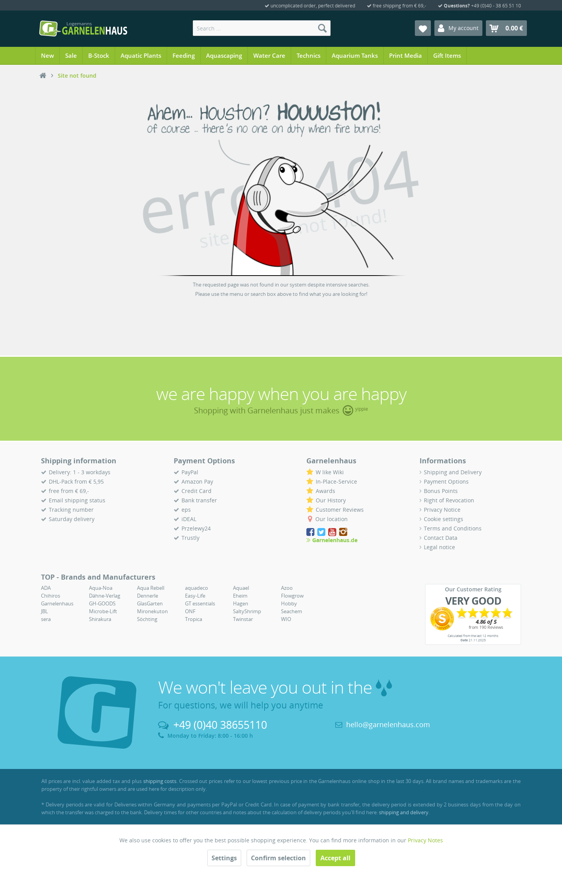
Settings (224, 858)
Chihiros (50, 595)
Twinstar (243, 619)
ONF (190, 611)
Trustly (190, 537)
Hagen (240, 603)
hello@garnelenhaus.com (388, 724)
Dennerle (147, 595)
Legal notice (439, 547)
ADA (46, 587)
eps (186, 509)
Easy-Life (195, 595)
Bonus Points (441, 491)
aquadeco (196, 587)
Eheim (240, 595)
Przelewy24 (196, 528)
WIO (286, 619)
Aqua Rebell (150, 587)
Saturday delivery (71, 519)
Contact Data (440, 537)
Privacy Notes (425, 840)
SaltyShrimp (247, 611)
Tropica (193, 619)
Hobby (289, 603)
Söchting (147, 619)
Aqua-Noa (100, 587)
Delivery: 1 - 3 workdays (79, 472)
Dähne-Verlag (104, 595)
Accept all (335, 858)
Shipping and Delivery (453, 472)
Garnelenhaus (57, 603)
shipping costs (160, 781)
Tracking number (71, 509)
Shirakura (100, 619)
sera (46, 619)
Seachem (291, 611)
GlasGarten (150, 603)
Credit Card (196, 491)
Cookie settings (443, 519)
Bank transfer (199, 500)
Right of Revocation (449, 500)
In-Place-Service (336, 481)
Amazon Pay (197, 481)
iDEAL (188, 519)
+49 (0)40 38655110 (220, 724)
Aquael (241, 587)
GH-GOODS (102, 603)
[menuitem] (262, 28)
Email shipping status (77, 500)
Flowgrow (292, 595)
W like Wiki (330, 472)
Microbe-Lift (103, 611)
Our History (331, 500)
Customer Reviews (340, 509)
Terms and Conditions (453, 528)
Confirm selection (278, 858)
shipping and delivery (404, 812)
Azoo (287, 587)
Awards (325, 491)
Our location (331, 519)
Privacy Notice (442, 509)
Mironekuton (152, 611)
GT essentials (200, 603)
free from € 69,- (69, 491)
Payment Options (446, 481)
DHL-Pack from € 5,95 (76, 481)
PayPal (189, 472)
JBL (44, 611)
